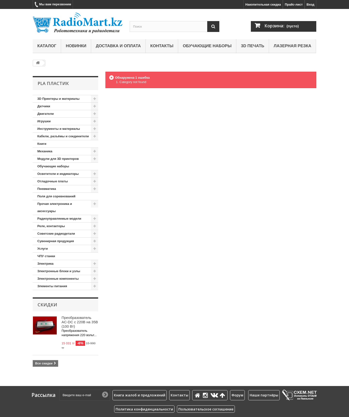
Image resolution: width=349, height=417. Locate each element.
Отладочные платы (52, 181)
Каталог (46, 46)
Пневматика (46, 189)
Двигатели (45, 114)
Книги (41, 144)
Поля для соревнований (56, 196)
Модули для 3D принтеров (58, 159)
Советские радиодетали (56, 233)
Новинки (76, 46)
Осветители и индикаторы (58, 174)
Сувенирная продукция (55, 241)
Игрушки (44, 121)
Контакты (161, 46)
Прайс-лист (294, 4)
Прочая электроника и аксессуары (54, 207)
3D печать (252, 46)
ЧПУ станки (46, 256)
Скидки (47, 305)
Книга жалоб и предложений (139, 395)
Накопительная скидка (263, 4)
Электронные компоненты (58, 278)
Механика (44, 151)
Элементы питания (52, 286)
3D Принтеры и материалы (58, 98)
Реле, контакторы (51, 226)
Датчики (43, 106)
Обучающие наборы (207, 46)
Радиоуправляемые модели (59, 218)
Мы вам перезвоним (53, 4)
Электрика (45, 263)
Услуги (42, 248)
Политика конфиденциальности (144, 409)
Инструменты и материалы (58, 129)
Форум (237, 395)
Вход (310, 4)
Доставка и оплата (118, 46)
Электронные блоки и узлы (58, 271)
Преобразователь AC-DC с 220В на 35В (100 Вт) (80, 322)
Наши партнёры (264, 395)
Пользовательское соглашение (205, 409)
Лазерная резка (292, 46)
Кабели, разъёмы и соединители (63, 136)
